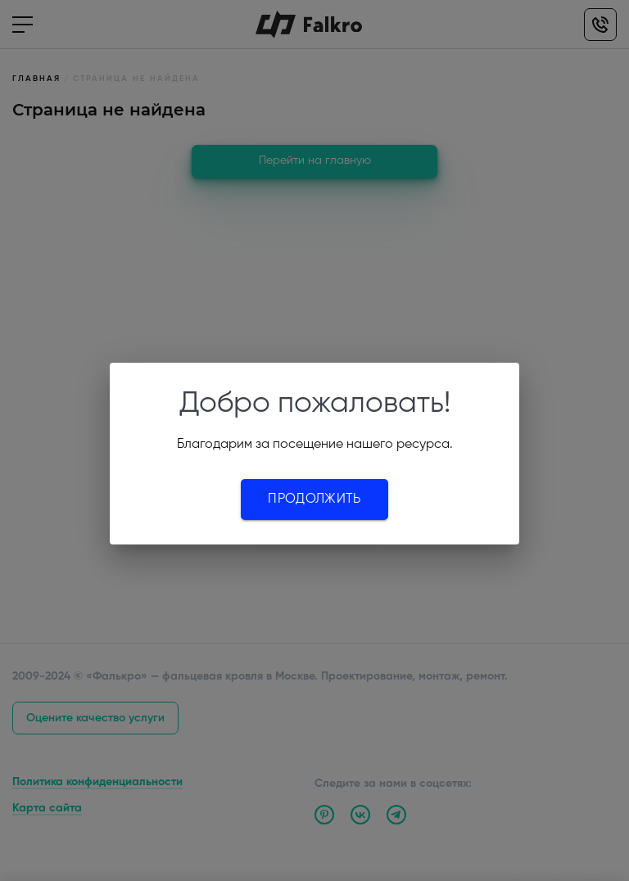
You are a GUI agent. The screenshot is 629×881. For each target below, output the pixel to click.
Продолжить (314, 499)
